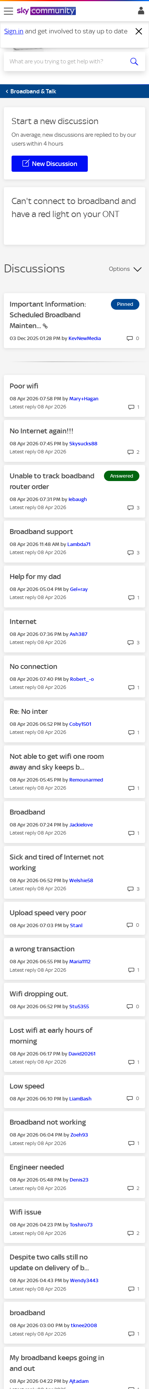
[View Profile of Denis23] (79, 1180)
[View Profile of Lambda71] (78, 544)
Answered (121, 476)
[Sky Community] (47, 11)
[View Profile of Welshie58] (81, 880)
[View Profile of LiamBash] (80, 1099)
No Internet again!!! (42, 430)
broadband (27, 1312)
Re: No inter (29, 711)
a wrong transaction (42, 948)
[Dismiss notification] (139, 31)
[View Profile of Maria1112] (79, 961)
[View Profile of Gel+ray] (79, 589)
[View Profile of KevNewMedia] (85, 338)
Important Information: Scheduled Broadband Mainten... (48, 315)
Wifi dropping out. (39, 993)
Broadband (27, 812)
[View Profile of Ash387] (78, 634)
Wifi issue (25, 1212)
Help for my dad (35, 576)
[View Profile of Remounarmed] (86, 780)
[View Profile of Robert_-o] (82, 679)
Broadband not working (48, 1122)
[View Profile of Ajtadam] (79, 1381)
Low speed (27, 1086)
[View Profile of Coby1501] (80, 724)
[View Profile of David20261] (82, 1054)
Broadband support (41, 531)
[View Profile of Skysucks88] (83, 443)
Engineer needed (37, 1167)
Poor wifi (24, 386)
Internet (23, 621)
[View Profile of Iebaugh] (78, 499)
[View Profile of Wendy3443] (84, 1280)
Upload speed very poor (48, 912)
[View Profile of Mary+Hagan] (84, 399)
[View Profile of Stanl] (76, 925)
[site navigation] (8, 11)
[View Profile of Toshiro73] (81, 1225)
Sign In (139, 12)
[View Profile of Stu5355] (79, 1006)
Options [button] (119, 269)
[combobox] (67, 61)
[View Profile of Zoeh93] (79, 1135)
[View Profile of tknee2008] (84, 1325)
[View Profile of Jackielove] (81, 825)
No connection (33, 666)
